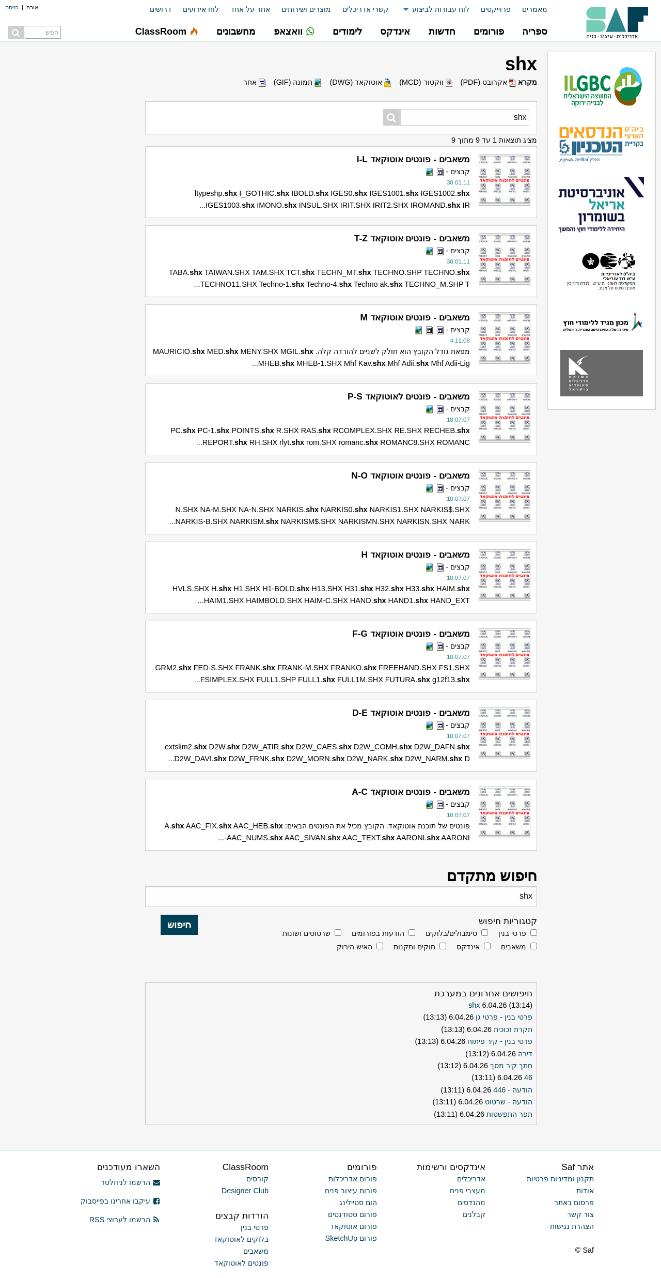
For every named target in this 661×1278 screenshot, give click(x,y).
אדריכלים (471, 1179)
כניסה (12, 7)
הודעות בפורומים (378, 933)
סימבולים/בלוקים (451, 933)
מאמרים (534, 9)
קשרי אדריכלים (365, 9)
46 (528, 1077)
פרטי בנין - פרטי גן (504, 1017)
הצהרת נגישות (572, 1226)
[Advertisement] (62, 530)
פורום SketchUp (351, 1238)
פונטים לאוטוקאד (241, 1263)
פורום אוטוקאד (353, 1226)
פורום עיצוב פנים (351, 1191)
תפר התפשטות (509, 1114)
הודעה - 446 (512, 1090)
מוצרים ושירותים (306, 9)
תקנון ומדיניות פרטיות (560, 1179)
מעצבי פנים (467, 1191)
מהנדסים (471, 1202)
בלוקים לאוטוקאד (241, 1239)
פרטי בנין (512, 933)
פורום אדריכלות (352, 1179)
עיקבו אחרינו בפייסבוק (120, 1201)
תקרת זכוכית (513, 1029)
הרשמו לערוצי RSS (124, 1219)
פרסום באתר (574, 1202)
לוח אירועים (201, 9)
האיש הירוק (354, 947)
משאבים (513, 947)
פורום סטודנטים (352, 1214)
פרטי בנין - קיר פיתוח (499, 1041)
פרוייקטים (496, 9)
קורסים (257, 1179)
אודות (585, 1191)
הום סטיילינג (358, 1202)
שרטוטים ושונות (306, 933)
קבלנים (474, 1214)
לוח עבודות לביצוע (440, 9)
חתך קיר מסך (511, 1065)
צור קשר (580, 1214)
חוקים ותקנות (414, 947)
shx (474, 1005)
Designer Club (245, 1191)
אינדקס (468, 947)
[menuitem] (529, 9)
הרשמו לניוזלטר (130, 1182)
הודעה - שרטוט (508, 1102)
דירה (525, 1054)
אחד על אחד (250, 9)
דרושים (160, 9)
